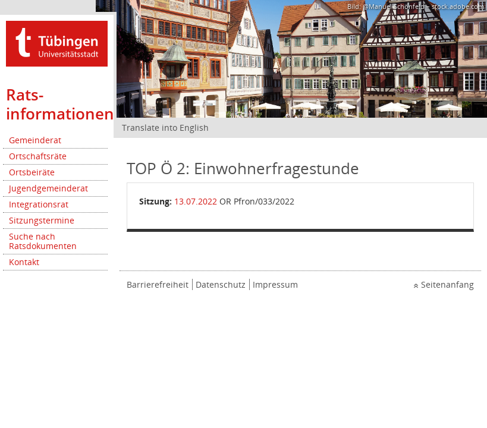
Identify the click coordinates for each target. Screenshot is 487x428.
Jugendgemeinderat (48, 188)
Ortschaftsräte (38, 156)
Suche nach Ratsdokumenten (43, 241)
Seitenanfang (447, 284)
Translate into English (165, 127)
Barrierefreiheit (157, 284)
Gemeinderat (35, 140)
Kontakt (24, 262)
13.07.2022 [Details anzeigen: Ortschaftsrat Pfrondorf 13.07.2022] (195, 201)
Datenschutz (221, 284)
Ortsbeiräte (32, 172)
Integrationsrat (38, 204)
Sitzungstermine (41, 220)
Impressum (275, 284)
